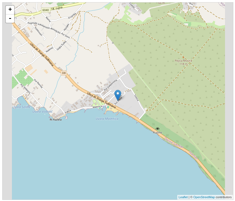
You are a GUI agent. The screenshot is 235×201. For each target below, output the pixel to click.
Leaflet (183, 197)
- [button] (10, 18)
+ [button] (10, 10)
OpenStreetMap (204, 197)
